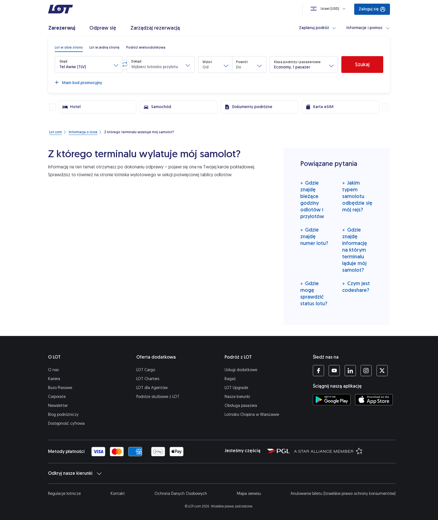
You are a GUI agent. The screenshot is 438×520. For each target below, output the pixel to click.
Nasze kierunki (237, 396)
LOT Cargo (145, 370)
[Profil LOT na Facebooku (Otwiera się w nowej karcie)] (318, 370)
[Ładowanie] (329, 9)
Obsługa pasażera (241, 405)
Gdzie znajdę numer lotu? (314, 236)
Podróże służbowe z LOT (157, 396)
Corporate (57, 396)
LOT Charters (147, 378)
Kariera (54, 378)
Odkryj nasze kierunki (74, 473)
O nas (53, 370)
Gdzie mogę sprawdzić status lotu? (313, 293)
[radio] (69, 47)
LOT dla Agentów (152, 387)
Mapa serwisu (249, 493)
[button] (89, 64)
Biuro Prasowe (60, 387)
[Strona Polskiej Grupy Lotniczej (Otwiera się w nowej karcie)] (278, 451)
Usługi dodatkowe (241, 370)
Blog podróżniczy (63, 414)
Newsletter (58, 405)
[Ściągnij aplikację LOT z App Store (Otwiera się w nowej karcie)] (374, 399)
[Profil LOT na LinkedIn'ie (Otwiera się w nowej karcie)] (350, 370)
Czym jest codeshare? (356, 286)
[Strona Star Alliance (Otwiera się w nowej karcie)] (328, 451)
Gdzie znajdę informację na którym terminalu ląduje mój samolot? (354, 249)
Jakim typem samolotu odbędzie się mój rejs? (357, 196)
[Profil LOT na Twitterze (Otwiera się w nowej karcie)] (382, 370)
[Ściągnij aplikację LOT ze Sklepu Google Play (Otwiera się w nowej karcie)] (332, 399)
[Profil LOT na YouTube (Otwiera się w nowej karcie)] (334, 370)
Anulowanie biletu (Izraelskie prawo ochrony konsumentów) (343, 493)
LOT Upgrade (236, 387)
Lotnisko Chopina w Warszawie (252, 414)
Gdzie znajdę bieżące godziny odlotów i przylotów (312, 200)
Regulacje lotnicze (64, 493)
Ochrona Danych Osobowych (180, 493)
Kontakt (118, 493)
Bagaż (230, 378)
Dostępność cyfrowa (66, 423)
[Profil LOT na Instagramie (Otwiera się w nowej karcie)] (366, 370)
